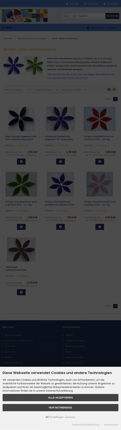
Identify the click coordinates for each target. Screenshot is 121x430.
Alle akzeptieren (60, 397)
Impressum (111, 424)
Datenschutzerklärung (85, 424)
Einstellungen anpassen (60, 417)
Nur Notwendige (60, 407)
